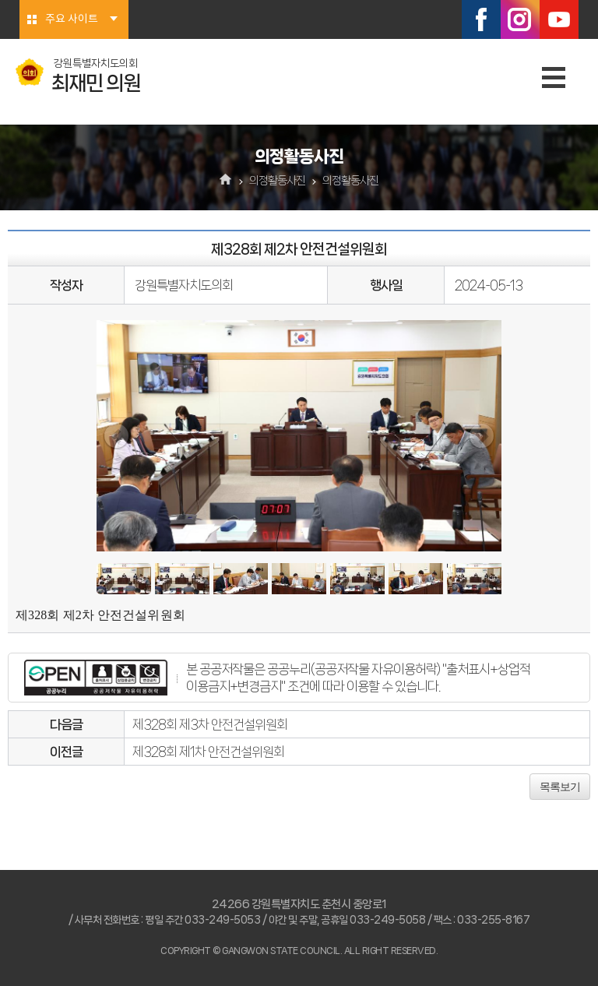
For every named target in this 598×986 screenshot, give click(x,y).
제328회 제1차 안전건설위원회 (208, 752)
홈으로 (226, 180)
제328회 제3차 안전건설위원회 (209, 724)
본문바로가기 (0, 0)
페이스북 (481, 19)
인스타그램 (520, 19)
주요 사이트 (71, 19)
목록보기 (560, 786)
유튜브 (559, 19)
